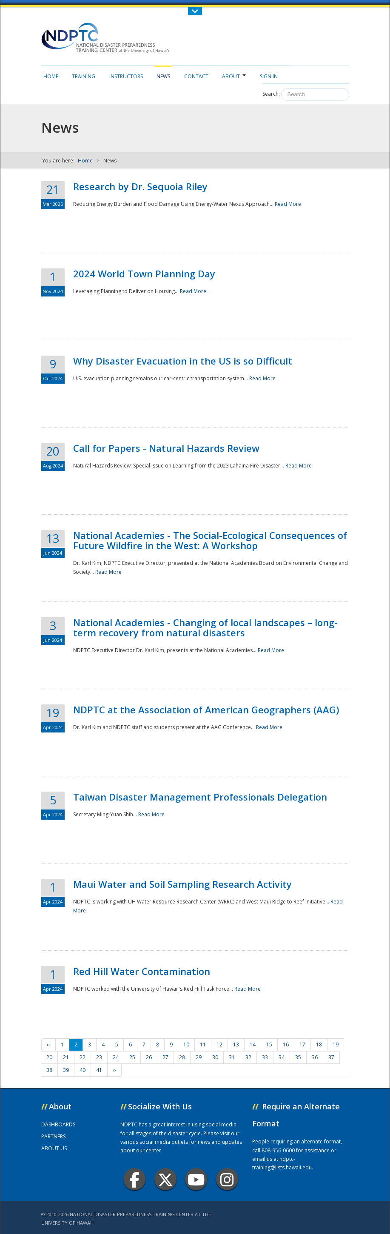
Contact (196, 76)
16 (286, 1044)
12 (219, 1044)
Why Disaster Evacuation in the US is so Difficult (182, 360)
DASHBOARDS (58, 1124)
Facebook (134, 1179)
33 (265, 1057)
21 (66, 1057)
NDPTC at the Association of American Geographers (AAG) (206, 709)
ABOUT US (54, 1148)
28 (182, 1057)
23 (99, 1057)
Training (83, 76)
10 (186, 1044)
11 (203, 1044)
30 (215, 1057)
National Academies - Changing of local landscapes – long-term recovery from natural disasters (205, 627)
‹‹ (48, 1044)
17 (302, 1044)
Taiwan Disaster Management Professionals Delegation (200, 796)
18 (319, 1044)
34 (282, 1057)
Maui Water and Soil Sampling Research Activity (182, 884)
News (163, 76)
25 (132, 1057)
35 (298, 1057)
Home (50, 76)
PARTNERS (53, 1136)
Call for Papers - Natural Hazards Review (166, 448)
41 (99, 1070)
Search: (271, 93)
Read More (288, 204)
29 (199, 1057)
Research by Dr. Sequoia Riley (140, 186)
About (234, 76)
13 (236, 1044)
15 (269, 1044)
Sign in (269, 76)
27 (165, 1057)
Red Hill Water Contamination (141, 971)
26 (149, 1057)
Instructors (126, 76)
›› (114, 1070)
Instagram (227, 1179)
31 (232, 1057)
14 (253, 1044)
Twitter (165, 1179)
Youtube (196, 1179)
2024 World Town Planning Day (144, 273)
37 (331, 1057)
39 (66, 1070)
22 (82, 1057)
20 (49, 1057)
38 (49, 1070)
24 (116, 1057)
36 (315, 1057)
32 (248, 1057)
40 (82, 1070)
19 (336, 1044)
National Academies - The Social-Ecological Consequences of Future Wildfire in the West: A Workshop (210, 540)
